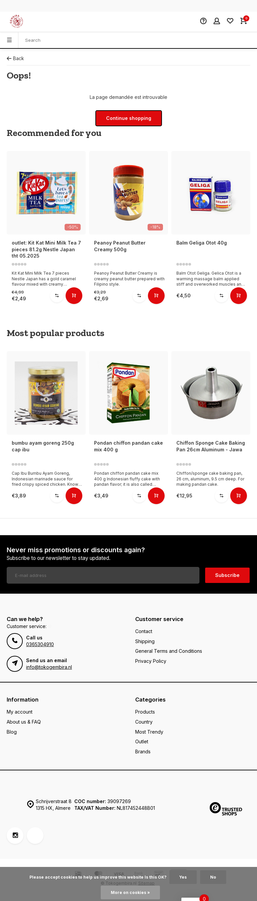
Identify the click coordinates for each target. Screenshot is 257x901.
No (213, 877)
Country (144, 722)
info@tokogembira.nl (49, 667)
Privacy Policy (150, 661)
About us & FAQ (24, 722)
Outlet (141, 741)
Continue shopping (128, 118)
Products (145, 712)
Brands (143, 751)
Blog (12, 732)
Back (15, 58)
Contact (143, 631)
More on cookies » (130, 892)
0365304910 (40, 644)
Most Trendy (149, 732)
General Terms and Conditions (168, 651)
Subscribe (227, 575)
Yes (183, 877)
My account (19, 712)
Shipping (145, 641)
